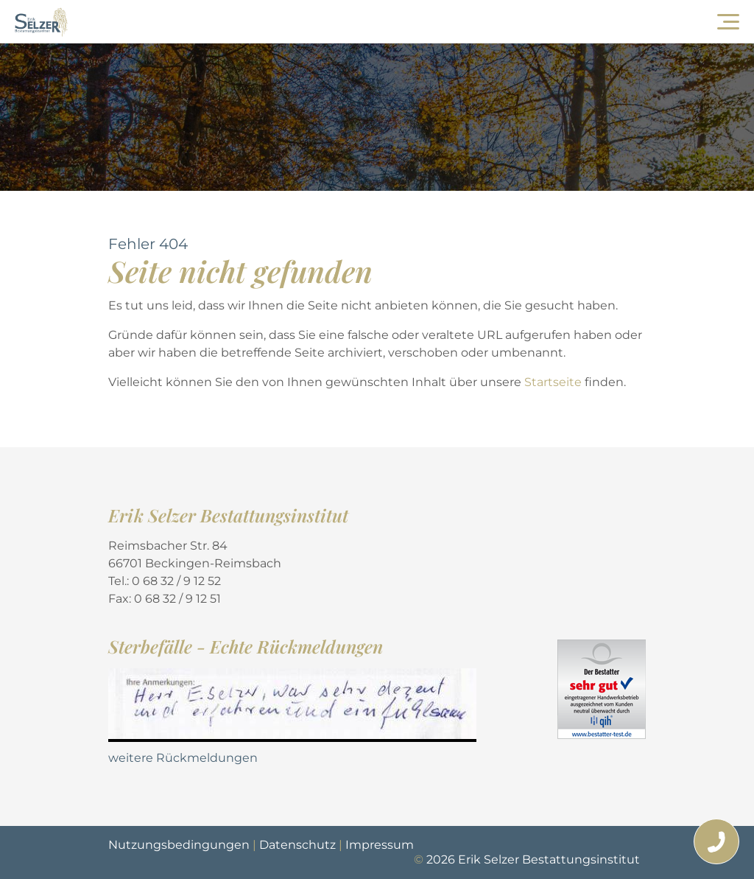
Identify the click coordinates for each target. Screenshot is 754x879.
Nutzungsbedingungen (179, 845)
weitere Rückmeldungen (183, 758)
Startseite (554, 382)
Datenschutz (297, 845)
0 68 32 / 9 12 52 (176, 581)
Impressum (379, 845)
